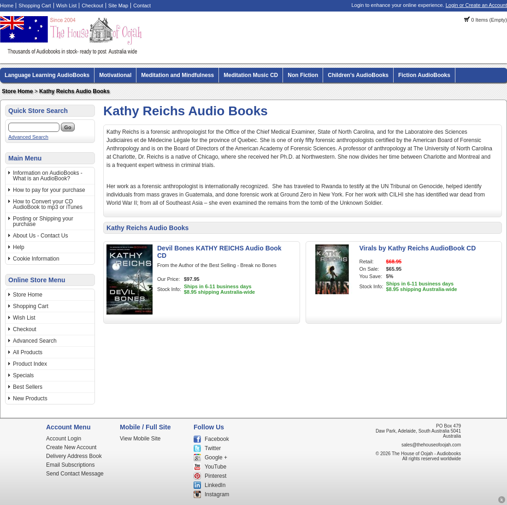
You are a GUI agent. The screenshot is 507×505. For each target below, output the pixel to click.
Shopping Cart (34, 5)
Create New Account (71, 447)
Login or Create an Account (476, 5)
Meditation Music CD (251, 75)
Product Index (30, 364)
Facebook (217, 439)
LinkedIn (215, 485)
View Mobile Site (140, 438)
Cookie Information (36, 258)
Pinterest (215, 476)
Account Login (63, 438)
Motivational (115, 75)
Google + (216, 457)
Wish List (66, 5)
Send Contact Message (75, 473)
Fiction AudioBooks (424, 75)
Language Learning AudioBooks (47, 75)
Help (18, 247)
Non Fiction (303, 75)
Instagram (217, 494)
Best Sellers (27, 387)
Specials (23, 375)
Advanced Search (28, 137)
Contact (142, 5)
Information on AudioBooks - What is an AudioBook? (48, 176)
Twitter (213, 448)
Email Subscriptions (70, 465)
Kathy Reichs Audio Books (74, 91)
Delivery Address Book (74, 456)
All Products (27, 352)
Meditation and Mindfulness (177, 75)
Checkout (92, 5)
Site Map (118, 5)
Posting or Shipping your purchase (43, 221)
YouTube (215, 466)
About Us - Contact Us (40, 235)
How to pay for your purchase (49, 190)
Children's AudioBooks (358, 75)
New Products (30, 398)
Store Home (17, 91)
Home (6, 5)
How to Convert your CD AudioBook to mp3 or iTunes (48, 204)
